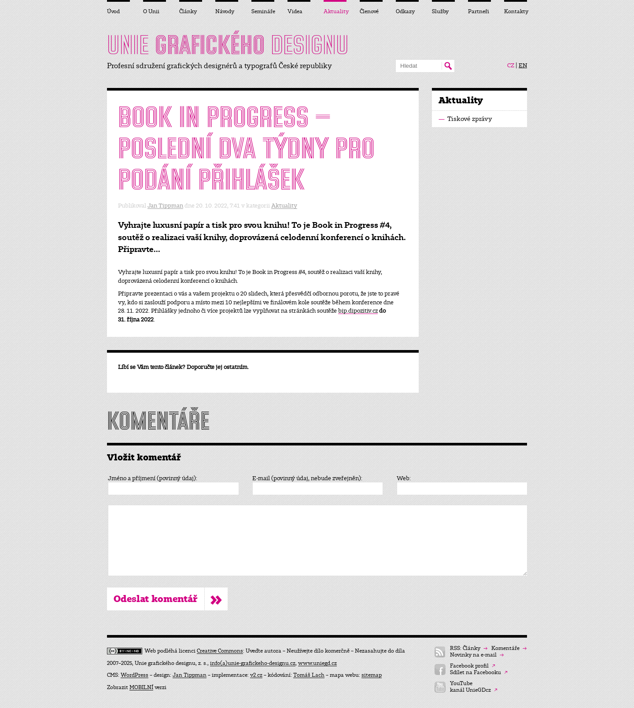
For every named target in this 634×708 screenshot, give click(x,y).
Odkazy (405, 11)
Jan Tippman (165, 205)
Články (188, 11)
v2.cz (256, 675)
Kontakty (515, 11)
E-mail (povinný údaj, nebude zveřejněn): (307, 478)
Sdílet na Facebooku (479, 672)
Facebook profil (472, 666)
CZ (510, 65)
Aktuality (284, 205)
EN (523, 65)
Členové (369, 11)
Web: (404, 478)
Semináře (262, 11)
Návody (224, 11)
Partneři (478, 11)
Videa (295, 11)
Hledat (448, 66)
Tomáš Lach (308, 675)
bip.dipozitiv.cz (358, 310)
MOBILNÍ (141, 687)
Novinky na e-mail (477, 655)
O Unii (151, 11)
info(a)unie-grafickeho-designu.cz (252, 663)
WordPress (134, 675)
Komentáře (509, 648)
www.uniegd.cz (317, 663)
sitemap (371, 675)
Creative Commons (220, 651)
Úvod (113, 11)
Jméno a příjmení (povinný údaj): (152, 478)
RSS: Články (468, 648)
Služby (440, 11)
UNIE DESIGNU (228, 45)
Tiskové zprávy (465, 119)
